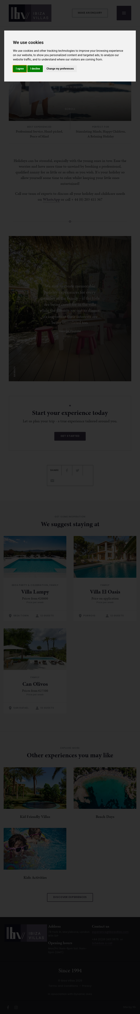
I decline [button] (35, 68)
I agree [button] (20, 68)
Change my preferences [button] (60, 68)
